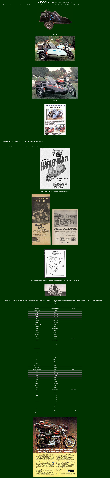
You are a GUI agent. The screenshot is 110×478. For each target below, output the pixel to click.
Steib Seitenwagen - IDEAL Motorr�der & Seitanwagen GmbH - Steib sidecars (23, 141)
